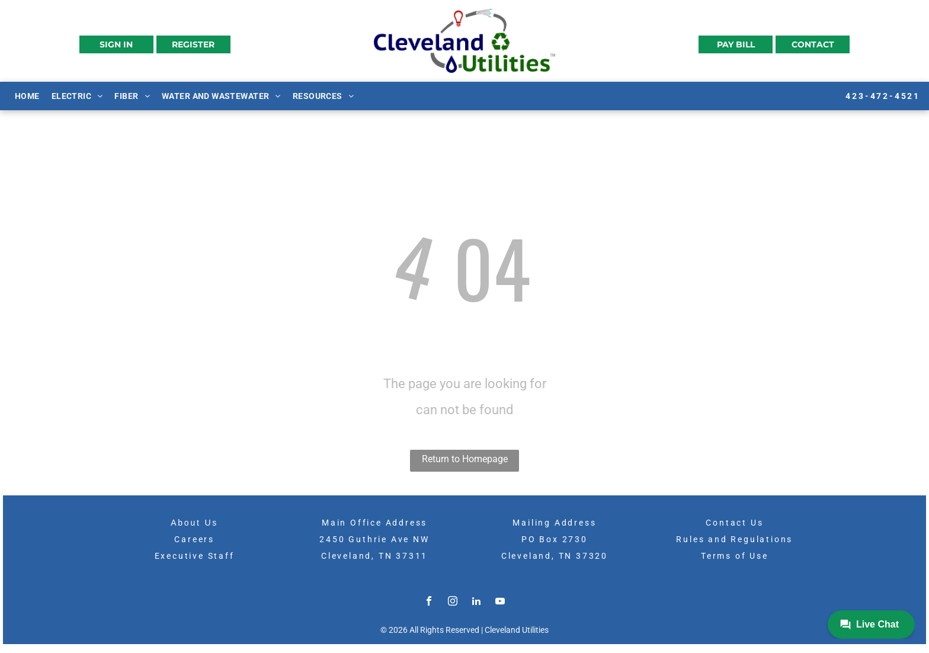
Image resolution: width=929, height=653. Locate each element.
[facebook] (429, 602)
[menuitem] (27, 95)
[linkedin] (476, 602)
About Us (194, 522)
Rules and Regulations (734, 539)
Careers (194, 539)
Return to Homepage (465, 459)
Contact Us (734, 522)
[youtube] (500, 602)
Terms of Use (734, 556)
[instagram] (453, 602)
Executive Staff (195, 556)
